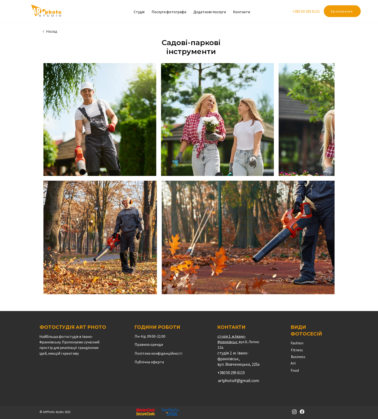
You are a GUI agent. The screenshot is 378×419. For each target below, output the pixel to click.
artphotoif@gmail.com (238, 380)
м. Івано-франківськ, (233, 355)
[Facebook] (302, 412)
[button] (209, 12)
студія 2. (225, 353)
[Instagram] (294, 412)
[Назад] (50, 31)
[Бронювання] (342, 11)
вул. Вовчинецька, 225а (238, 364)
